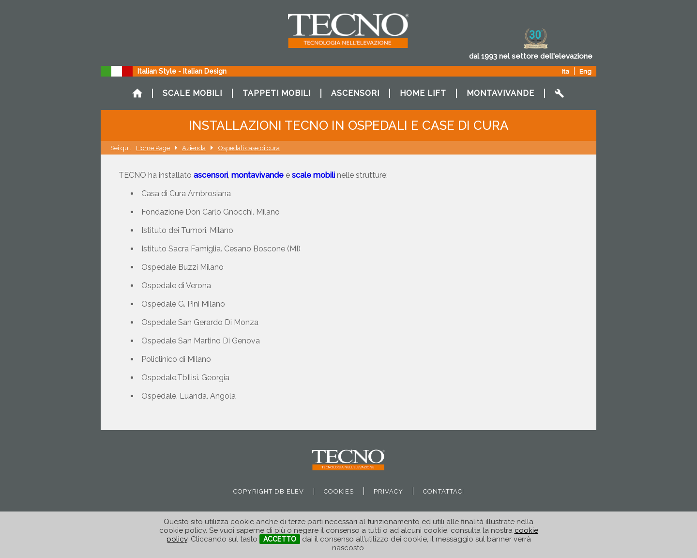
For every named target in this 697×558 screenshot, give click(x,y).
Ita (565, 71)
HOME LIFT (423, 93)
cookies (339, 491)
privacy (388, 491)
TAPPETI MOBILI (276, 93)
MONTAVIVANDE (500, 93)
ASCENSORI (355, 93)
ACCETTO (279, 539)
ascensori (211, 175)
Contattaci (443, 491)
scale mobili (313, 175)
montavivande (257, 175)
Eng (585, 71)
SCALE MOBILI (192, 93)
